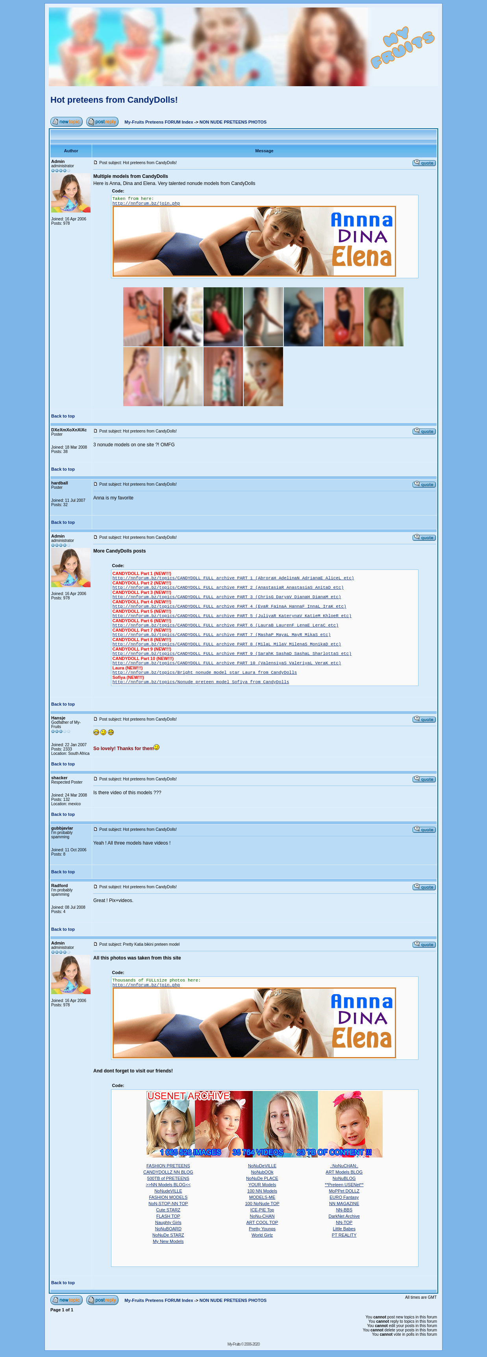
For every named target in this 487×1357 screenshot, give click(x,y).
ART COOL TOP (262, 1222)
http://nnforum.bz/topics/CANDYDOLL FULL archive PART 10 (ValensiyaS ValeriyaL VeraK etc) (227, 663)
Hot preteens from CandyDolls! (114, 100)
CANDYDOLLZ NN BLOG (168, 1172)
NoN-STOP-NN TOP (168, 1203)
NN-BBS (344, 1209)
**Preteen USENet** (344, 1184)
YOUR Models (262, 1184)
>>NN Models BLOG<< (168, 1184)
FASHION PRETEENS (168, 1165)
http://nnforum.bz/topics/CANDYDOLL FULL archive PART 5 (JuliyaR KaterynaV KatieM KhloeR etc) (232, 616)
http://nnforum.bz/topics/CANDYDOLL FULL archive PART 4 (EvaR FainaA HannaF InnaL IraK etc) (229, 606)
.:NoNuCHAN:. (344, 1165)
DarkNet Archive (343, 1216)
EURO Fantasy (344, 1197)
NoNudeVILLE (168, 1191)
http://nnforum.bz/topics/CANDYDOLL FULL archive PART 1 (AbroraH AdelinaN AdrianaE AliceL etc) (233, 578)
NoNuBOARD (168, 1228)
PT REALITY (344, 1235)
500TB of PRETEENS (168, 1178)
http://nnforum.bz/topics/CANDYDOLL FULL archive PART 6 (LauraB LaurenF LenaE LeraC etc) (226, 625)
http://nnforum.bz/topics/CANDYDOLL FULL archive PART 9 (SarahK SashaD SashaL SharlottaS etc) (232, 653)
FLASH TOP (168, 1216)
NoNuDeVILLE (262, 1165)
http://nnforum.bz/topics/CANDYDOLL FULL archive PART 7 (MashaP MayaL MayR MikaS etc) (222, 634)
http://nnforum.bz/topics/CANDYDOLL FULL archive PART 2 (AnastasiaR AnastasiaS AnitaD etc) (228, 587)
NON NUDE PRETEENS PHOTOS (233, 122)
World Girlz (262, 1235)
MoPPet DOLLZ (344, 1191)
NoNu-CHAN (262, 1216)
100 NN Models (262, 1191)
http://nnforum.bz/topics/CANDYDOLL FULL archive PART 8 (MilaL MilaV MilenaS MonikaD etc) (227, 644)
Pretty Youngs (262, 1228)
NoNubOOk (262, 1172)
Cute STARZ (168, 1209)
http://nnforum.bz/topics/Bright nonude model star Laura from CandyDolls (205, 672)
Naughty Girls (168, 1222)
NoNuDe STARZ (168, 1235)
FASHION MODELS (168, 1197)
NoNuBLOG (344, 1178)
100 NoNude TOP (262, 1203)
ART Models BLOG (344, 1172)
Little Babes (344, 1228)
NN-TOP (344, 1222)
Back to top (63, 416)
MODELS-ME (262, 1197)
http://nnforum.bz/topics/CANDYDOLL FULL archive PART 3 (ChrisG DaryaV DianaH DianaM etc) (227, 597)
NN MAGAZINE (344, 1203)
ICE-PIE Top (262, 1209)
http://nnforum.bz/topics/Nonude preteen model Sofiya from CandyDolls (201, 682)
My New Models (168, 1241)
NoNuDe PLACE (262, 1178)
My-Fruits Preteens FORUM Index (158, 122)
